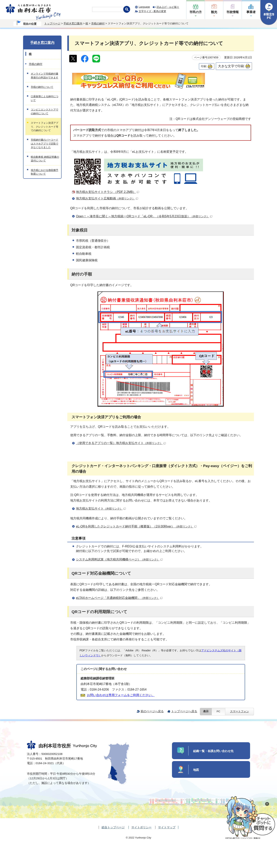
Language (144, 6)
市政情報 (232, 12)
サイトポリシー (141, 827)
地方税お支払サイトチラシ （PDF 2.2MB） (107, 191)
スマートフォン (239, 711)
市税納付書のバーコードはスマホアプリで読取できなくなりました (44, 143)
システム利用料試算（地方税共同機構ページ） (119, 559)
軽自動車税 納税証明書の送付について (45, 158)
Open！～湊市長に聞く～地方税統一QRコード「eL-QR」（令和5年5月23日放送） (144, 216)
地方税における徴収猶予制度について (44, 172)
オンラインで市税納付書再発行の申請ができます (44, 75)
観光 (214, 12)
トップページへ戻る (184, 711)
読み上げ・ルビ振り (168, 7)
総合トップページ (113, 827)
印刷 (203, 66)
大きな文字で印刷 (231, 66)
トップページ (52, 23)
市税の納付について (42, 87)
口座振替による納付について (44, 98)
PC (218, 711)
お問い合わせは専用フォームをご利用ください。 (121, 695)
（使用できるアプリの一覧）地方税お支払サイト (121, 443)
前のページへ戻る (152, 711)
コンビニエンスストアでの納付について (44, 111)
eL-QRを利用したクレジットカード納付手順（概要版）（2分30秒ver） (136, 526)
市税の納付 (98, 23)
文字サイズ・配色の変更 (152, 11)
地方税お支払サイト (101, 508)
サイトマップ (166, 827)
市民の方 (195, 12)
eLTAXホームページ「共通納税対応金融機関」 (119, 597)
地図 (196, 769)
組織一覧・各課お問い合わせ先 (213, 751)
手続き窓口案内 (72, 23)
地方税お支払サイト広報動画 (107, 198)
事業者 (251, 12)
